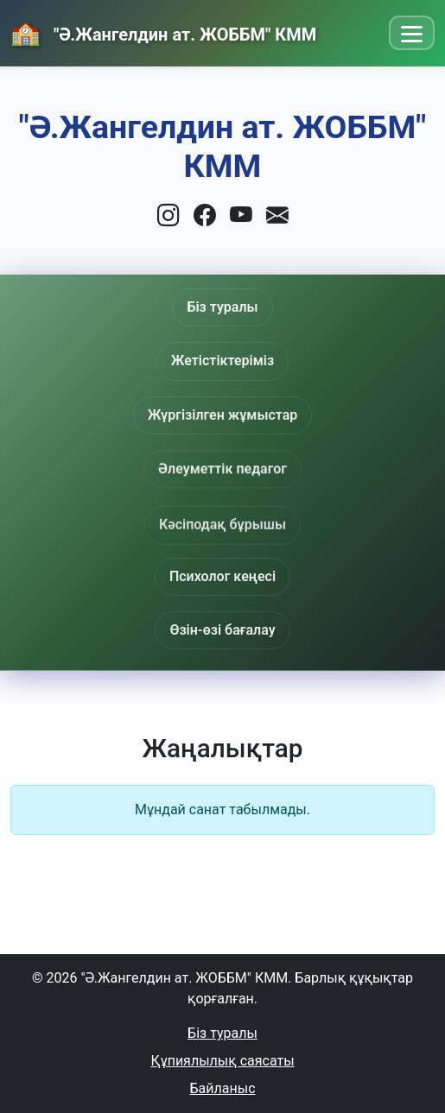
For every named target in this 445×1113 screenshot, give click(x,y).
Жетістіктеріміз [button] (222, 360)
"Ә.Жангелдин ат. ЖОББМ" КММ (182, 34)
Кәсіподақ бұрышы (222, 529)
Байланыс (223, 1088)
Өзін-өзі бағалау (222, 630)
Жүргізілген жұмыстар (223, 415)
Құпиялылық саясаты (222, 1061)
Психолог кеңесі (222, 576)
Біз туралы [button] (222, 307)
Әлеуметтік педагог (222, 471)
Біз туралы (222, 1033)
